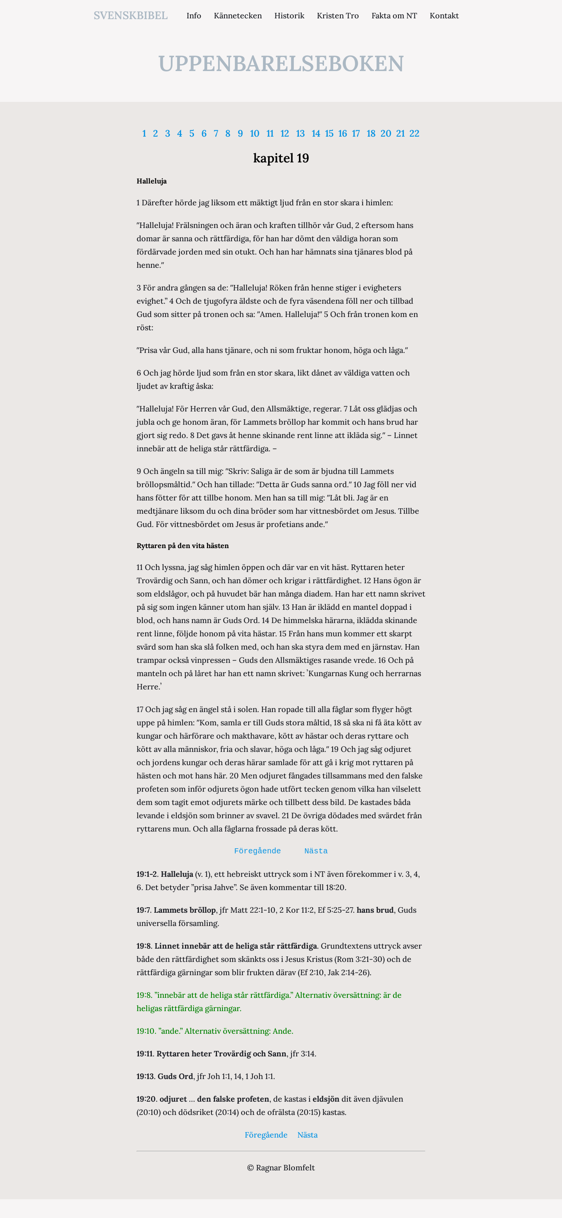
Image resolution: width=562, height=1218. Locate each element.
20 (386, 133)
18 (371, 133)
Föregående (257, 851)
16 (342, 133)
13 (300, 133)
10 (255, 133)
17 (356, 133)
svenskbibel (131, 15)
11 (270, 133)
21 (400, 133)
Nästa (316, 851)
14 (316, 133)
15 (329, 133)
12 (285, 133)
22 (414, 133)
